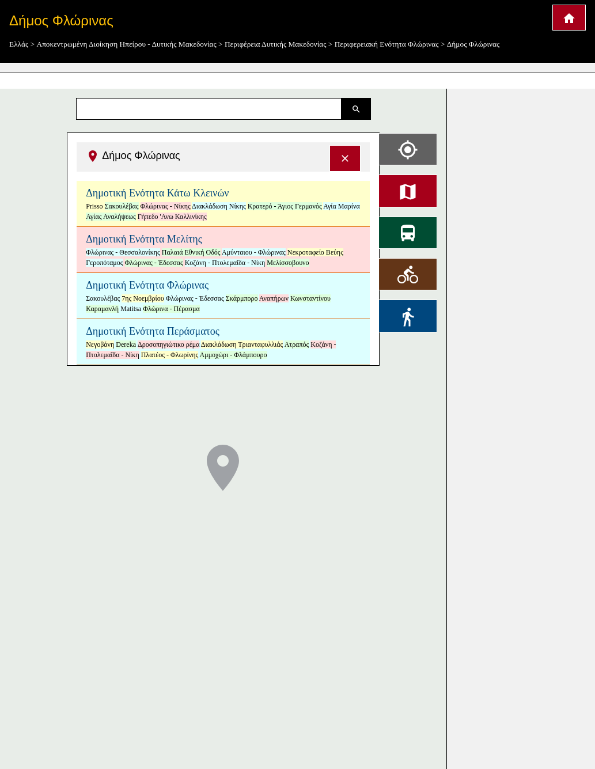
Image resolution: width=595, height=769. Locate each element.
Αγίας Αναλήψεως (110, 217)
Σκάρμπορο (242, 298)
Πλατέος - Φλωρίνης (170, 355)
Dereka (126, 344)
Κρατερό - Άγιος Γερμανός (285, 206)
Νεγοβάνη (100, 344)
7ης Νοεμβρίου (143, 298)
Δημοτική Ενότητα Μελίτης (144, 239)
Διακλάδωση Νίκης (219, 206)
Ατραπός (297, 344)
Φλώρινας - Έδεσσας (154, 263)
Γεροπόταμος (104, 263)
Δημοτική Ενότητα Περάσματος (152, 331)
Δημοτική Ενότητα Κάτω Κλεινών (157, 193)
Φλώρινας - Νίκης (166, 206)
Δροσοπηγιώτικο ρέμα (169, 344)
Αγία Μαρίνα (341, 206)
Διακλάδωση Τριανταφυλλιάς (242, 344)
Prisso (94, 206)
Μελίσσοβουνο (288, 263)
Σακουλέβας (122, 206)
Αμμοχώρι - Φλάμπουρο (233, 355)
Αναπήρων (274, 298)
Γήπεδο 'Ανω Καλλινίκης (172, 217)
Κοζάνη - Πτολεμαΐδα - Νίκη (225, 263)
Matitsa (130, 309)
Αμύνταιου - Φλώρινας (254, 252)
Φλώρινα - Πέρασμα (171, 309)
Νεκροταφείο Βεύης (315, 252)
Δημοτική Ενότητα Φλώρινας (147, 285)
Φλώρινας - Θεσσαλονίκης (123, 252)
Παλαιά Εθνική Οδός (191, 252)
